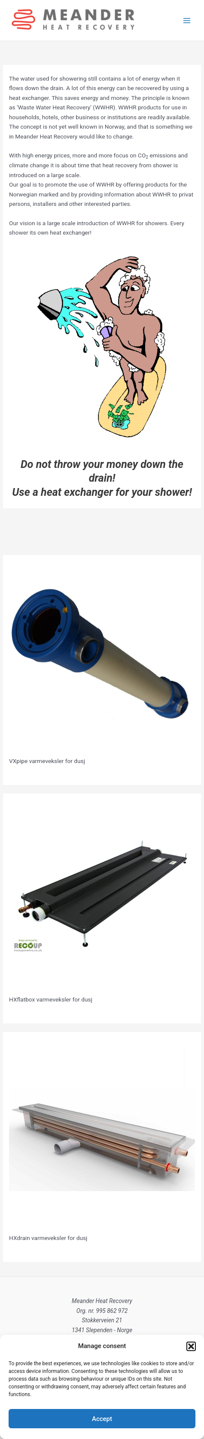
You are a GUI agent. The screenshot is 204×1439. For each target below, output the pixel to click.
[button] (191, 1346)
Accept (102, 1419)
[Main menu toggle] (187, 20)
